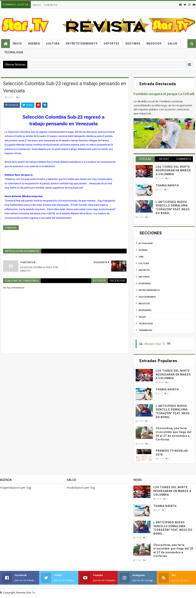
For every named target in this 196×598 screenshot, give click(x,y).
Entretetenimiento (82, 43)
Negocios (154, 43)
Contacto (51, 5)
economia (144, 283)
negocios (144, 303)
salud (142, 316)
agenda (143, 249)
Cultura (53, 43)
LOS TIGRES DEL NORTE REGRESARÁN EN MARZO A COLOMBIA (173, 170)
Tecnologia (13, 52)
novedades (144, 310)
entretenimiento (149, 290)
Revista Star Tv (154, 343)
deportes (144, 270)
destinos (144, 276)
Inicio (37, 5)
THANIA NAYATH (167, 185)
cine (140, 256)
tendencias (145, 330)
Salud (172, 43)
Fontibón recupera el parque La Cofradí (164, 94)
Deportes (111, 43)
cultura (143, 263)
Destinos (133, 43)
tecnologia (145, 323)
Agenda (34, 43)
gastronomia (147, 296)
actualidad (145, 243)
